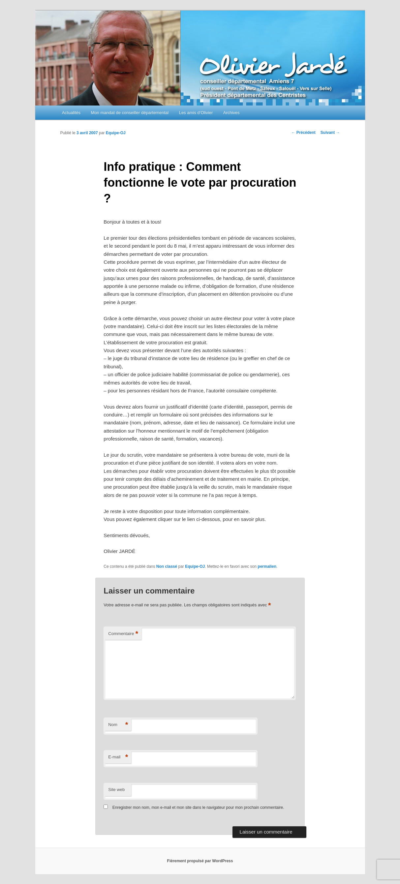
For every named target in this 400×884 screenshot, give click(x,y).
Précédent (303, 132)
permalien (267, 566)
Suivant (330, 132)
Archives (231, 112)
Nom (118, 725)
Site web (116, 789)
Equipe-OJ (116, 133)
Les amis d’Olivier (196, 112)
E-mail (118, 757)
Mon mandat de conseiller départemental (130, 112)
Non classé (166, 566)
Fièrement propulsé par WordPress (200, 861)
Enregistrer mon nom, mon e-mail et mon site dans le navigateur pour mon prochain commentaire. (198, 807)
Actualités (71, 112)
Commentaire (123, 634)
